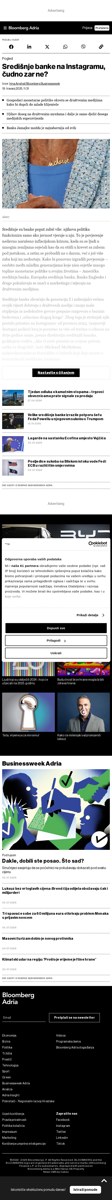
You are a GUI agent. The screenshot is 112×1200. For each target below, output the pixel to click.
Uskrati (56, 653)
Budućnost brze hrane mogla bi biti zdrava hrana (80, 681)
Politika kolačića (13, 1125)
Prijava (87, 28)
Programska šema (68, 1041)
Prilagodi (56, 640)
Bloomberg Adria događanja (75, 1047)
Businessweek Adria (31, 763)
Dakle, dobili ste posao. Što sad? (43, 861)
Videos (61, 1035)
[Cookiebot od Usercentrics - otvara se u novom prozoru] (88, 544)
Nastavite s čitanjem (56, 373)
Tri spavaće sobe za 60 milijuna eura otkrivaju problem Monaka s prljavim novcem (55, 916)
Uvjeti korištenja (13, 1114)
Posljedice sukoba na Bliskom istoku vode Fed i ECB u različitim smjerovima (67, 463)
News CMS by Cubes (56, 1171)
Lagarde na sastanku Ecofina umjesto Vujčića (67, 438)
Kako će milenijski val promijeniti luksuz (79, 737)
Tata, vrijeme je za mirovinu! (20, 735)
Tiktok (60, 1143)
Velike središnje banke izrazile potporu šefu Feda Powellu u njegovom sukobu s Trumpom (65, 417)
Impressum (9, 1131)
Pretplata (102, 27)
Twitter (61, 1131)
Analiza (7, 1089)
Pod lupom (9, 855)
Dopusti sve (56, 628)
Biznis (6, 1041)
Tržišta (7, 1053)
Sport (6, 1071)
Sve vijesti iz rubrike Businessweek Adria (27, 485)
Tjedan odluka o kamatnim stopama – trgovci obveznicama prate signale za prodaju (66, 394)
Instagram (63, 1125)
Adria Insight (10, 1095)
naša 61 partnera (25, 566)
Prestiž (7, 1059)
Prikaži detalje (88, 615)
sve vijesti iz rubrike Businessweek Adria (27, 978)
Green (6, 1077)
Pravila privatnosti (14, 1119)
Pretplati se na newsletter (74, 1017)
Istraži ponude (85, 1190)
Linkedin (62, 1137)
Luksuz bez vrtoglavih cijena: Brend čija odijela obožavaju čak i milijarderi (55, 891)
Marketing (9, 1137)
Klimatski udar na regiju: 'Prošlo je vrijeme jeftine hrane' (49, 959)
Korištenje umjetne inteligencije (24, 1143)
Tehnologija (10, 1065)
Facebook (63, 1119)
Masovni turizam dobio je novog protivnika (37, 938)
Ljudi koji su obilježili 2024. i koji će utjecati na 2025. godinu (25, 681)
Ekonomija (9, 1035)
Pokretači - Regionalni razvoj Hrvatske (28, 1101)
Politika (7, 1047)
